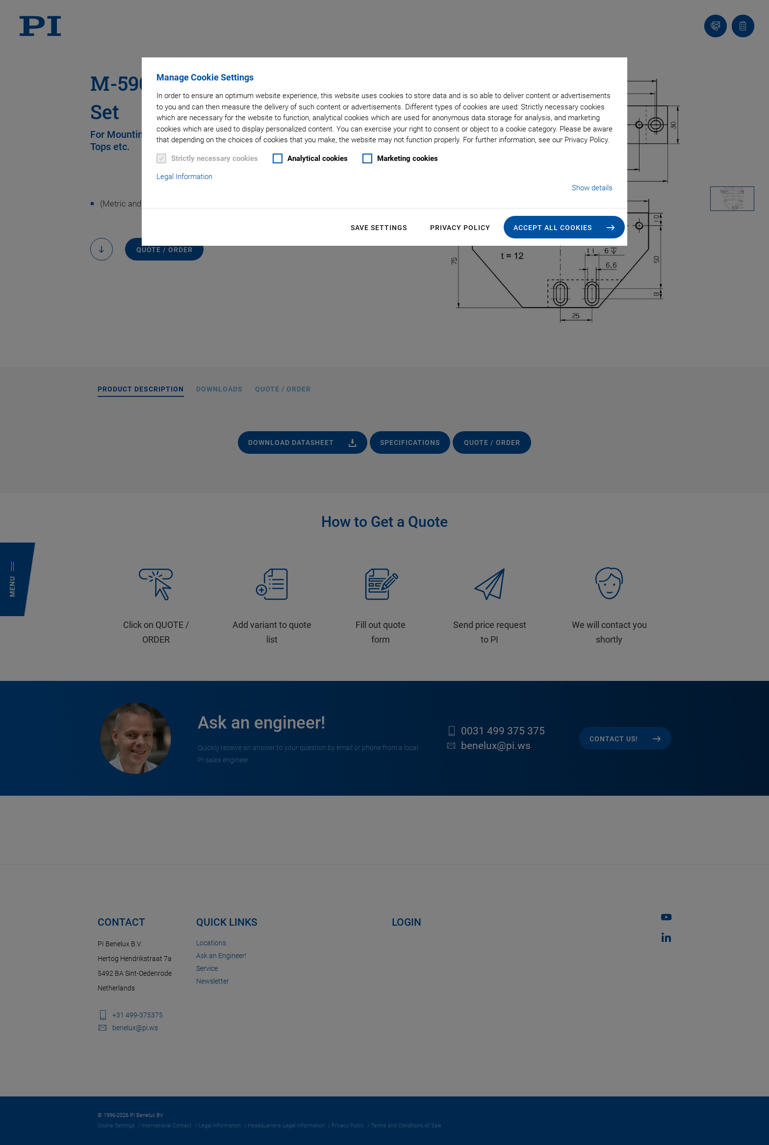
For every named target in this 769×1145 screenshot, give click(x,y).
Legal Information (184, 176)
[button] (564, 227)
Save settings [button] (379, 228)
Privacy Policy (460, 228)
